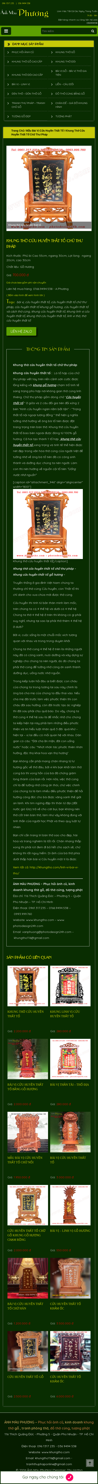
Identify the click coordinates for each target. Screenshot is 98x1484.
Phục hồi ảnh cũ (23, 52)
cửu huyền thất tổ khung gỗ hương (39, 307)
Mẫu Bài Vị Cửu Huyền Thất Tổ (44, 130)
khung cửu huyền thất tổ (48, 311)
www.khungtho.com (40, 920)
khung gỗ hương (44, 385)
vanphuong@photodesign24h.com (46, 932)
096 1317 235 (8, 3)
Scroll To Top (90, 1463)
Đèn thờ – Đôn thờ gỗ (26, 93)
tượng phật (74, 890)
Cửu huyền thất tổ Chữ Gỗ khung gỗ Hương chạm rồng (26, 1235)
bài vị (20, 302)
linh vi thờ (73, 316)
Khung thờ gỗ (65, 52)
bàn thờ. (42, 427)
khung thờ (31, 890)
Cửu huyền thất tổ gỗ (25, 1377)
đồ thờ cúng (55, 890)
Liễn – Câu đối (65, 84)
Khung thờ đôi (66, 61)
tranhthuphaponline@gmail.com (49, 1464)
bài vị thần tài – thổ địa (69, 1084)
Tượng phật (64, 116)
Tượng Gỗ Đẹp (21, 116)
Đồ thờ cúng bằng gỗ (70, 93)
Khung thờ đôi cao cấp (27, 74)
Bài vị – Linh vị (21, 84)
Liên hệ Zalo (21, 331)
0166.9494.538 (58, 908)
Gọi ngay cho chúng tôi (49, 1477)
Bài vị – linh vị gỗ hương (70, 1230)
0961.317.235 (37, 908)
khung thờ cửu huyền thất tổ (46, 316)
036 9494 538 (24, 3)
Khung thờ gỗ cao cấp (27, 61)
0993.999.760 (23, 914)
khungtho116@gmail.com (31, 938)
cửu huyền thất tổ (37, 302)
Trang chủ (17, 130)
